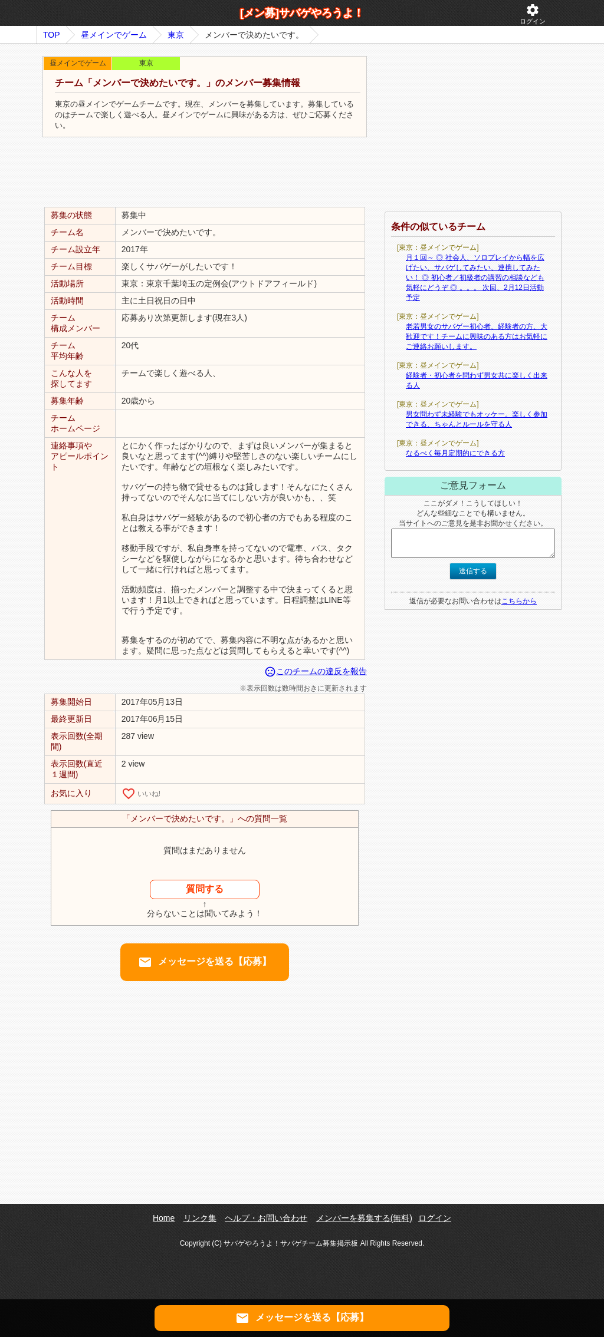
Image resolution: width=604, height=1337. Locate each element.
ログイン (533, 14)
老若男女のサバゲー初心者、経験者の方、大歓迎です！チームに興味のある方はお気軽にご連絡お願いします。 (476, 336)
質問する (205, 889)
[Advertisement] (204, 172)
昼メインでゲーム (114, 34)
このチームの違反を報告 (315, 671)
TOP (51, 34)
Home (164, 1218)
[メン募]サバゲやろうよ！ (302, 13)
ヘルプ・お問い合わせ (266, 1218)
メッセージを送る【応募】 (204, 962)
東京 (176, 34)
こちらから (519, 601)
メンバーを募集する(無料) (364, 1218)
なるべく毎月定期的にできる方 (455, 453)
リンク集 (199, 1218)
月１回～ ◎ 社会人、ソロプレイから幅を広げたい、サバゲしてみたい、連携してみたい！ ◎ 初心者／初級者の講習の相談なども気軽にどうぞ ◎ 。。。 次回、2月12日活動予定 (475, 277)
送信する (473, 571)
